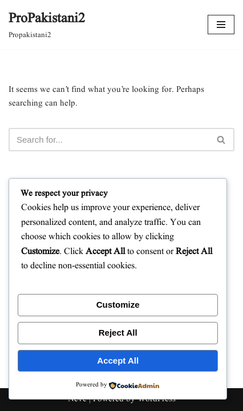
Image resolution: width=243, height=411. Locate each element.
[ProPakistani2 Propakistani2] (47, 24)
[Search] (109, 139)
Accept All (118, 360)
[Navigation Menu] (221, 24)
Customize (118, 304)
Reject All (118, 332)
